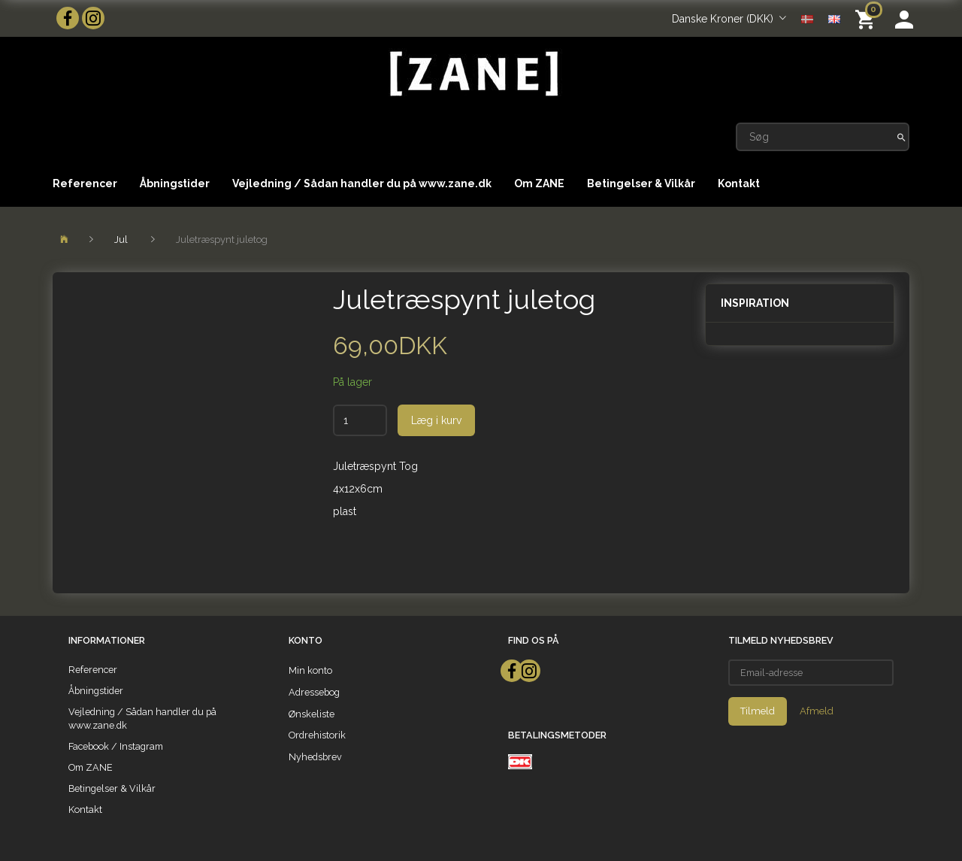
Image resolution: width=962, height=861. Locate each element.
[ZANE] (472, 74)
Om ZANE (539, 183)
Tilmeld (757, 711)
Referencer (85, 183)
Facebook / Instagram (115, 746)
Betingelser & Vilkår (641, 183)
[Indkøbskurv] (868, 18)
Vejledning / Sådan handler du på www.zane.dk (362, 183)
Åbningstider (175, 183)
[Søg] (901, 136)
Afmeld (816, 711)
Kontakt (739, 183)
